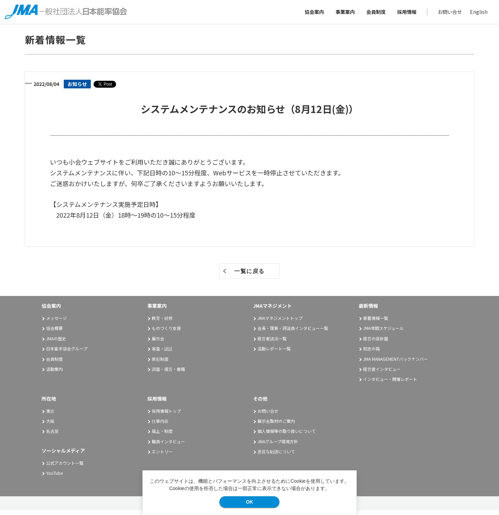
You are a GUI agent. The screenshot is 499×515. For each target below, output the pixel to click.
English (476, 13)
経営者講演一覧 (272, 343)
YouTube (54, 477)
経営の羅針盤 (375, 343)
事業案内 (342, 13)
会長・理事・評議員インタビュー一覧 (292, 332)
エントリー (162, 456)
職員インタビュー (168, 445)
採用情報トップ (166, 415)
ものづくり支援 (166, 332)
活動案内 (57, 373)
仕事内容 (160, 425)
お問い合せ (447, 13)
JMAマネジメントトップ (280, 322)
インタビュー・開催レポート (390, 383)
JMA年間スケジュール (383, 332)
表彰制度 (160, 363)
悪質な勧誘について (276, 456)
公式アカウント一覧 (65, 467)
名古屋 (52, 435)
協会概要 (54, 332)
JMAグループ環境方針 (277, 445)
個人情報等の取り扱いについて (286, 435)
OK (249, 502)
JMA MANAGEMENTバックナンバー (395, 363)
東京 (50, 415)
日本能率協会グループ (66, 353)
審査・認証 (162, 353)
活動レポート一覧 (274, 353)
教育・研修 (162, 322)
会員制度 (373, 13)
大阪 (50, 425)
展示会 (158, 343)
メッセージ (56, 322)
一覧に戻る (249, 276)
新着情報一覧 (375, 322)
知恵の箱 (371, 353)
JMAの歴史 (56, 343)
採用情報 (404, 13)
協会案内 (312, 13)
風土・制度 (162, 435)
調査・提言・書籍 (168, 373)
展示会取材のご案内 (276, 425)
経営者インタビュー (382, 373)
